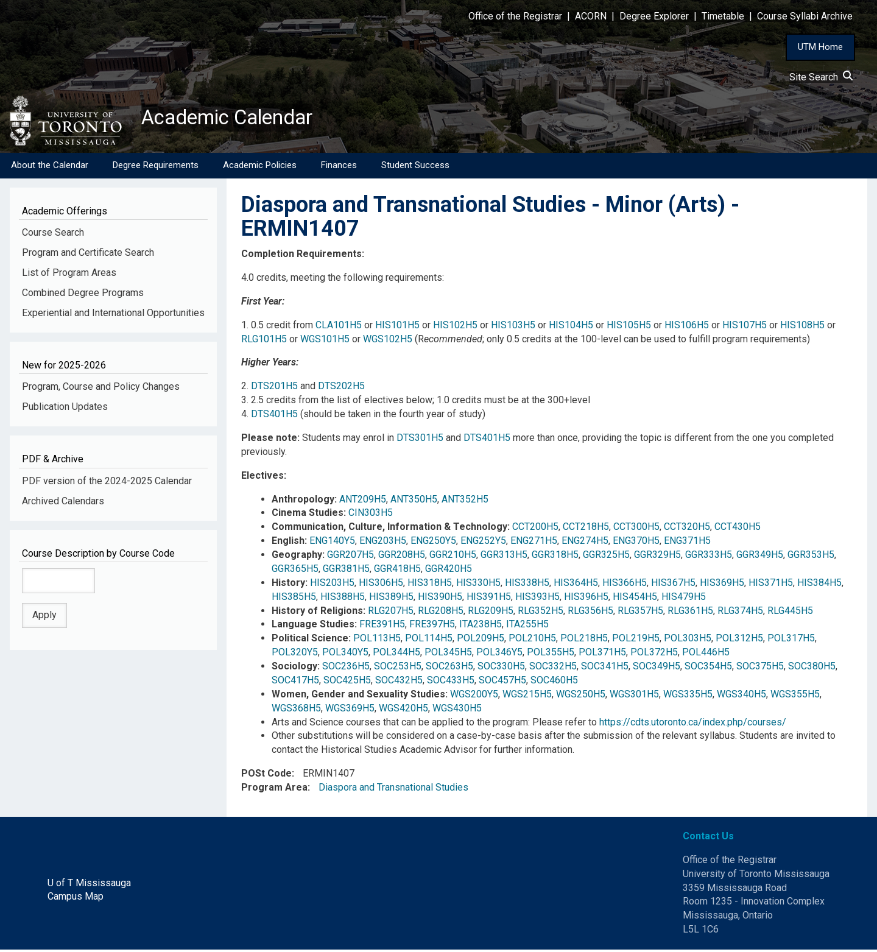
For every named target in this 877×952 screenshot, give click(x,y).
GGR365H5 (295, 571)
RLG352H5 (540, 612)
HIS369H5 (722, 585)
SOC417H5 (295, 682)
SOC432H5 (399, 682)
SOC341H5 (605, 668)
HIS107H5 (744, 327)
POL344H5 (396, 654)
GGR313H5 (504, 557)
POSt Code (266, 775)
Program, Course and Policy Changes (101, 389)
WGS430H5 (457, 710)
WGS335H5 (688, 696)
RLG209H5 (490, 612)
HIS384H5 (819, 585)
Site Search (821, 77)
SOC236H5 (346, 668)
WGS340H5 (741, 696)
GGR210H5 (452, 557)
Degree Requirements (156, 167)
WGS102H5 (387, 341)
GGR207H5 (350, 557)
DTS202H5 (341, 388)
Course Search (53, 235)
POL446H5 (706, 654)
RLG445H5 (790, 612)
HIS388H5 (342, 598)
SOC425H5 (347, 682)
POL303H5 (687, 640)
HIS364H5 (576, 585)
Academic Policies (260, 167)
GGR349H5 (759, 557)
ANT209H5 (362, 501)
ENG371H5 (687, 543)
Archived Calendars (63, 503)
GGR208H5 (401, 557)
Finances (339, 167)
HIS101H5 (397, 327)
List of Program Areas (69, 275)
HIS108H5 (802, 327)
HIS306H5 (381, 585)
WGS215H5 (527, 696)
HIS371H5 (770, 585)
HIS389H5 (391, 598)
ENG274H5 (585, 543)
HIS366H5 (624, 585)
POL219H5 (636, 640)
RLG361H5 (690, 612)
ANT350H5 (413, 501)
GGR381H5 (346, 571)
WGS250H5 (580, 696)
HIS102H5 (455, 327)
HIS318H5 (429, 585)
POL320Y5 (295, 654)
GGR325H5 (606, 557)
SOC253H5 (397, 668)
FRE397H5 (432, 626)
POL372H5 (654, 654)
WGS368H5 (296, 710)
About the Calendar (49, 167)
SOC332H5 (553, 668)
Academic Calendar (236, 119)
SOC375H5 (760, 668)
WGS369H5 (350, 710)
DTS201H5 (274, 388)
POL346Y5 (499, 654)
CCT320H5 (687, 529)
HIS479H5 (683, 598)
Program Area (274, 789)
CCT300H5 (636, 529)
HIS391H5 (489, 598)
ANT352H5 (465, 501)
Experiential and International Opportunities (113, 315)
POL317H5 (791, 640)
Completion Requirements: (302, 256)
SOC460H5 (554, 682)
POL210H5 (532, 640)
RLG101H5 (264, 341)
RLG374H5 (740, 612)
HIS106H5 (686, 327)
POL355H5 (550, 654)
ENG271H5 (533, 543)
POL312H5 (739, 640)
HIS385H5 (294, 598)
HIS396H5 (586, 598)
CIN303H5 (370, 515)
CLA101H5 (338, 327)
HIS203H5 (332, 585)
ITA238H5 (480, 626)
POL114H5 (429, 640)
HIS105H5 (629, 327)
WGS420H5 (403, 710)
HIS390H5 (440, 598)
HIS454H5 (635, 598)
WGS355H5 (795, 696)
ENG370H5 (636, 543)
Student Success (415, 167)
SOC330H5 (501, 668)
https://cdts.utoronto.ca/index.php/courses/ (692, 724)
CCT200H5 (535, 529)
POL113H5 (377, 640)
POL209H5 (480, 640)
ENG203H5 (382, 543)
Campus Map (76, 898)
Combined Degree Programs (83, 295)
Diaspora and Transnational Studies (393, 789)
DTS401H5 (274, 416)
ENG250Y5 (433, 543)
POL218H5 (584, 640)
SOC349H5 (656, 668)
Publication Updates (65, 409)
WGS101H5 (325, 341)
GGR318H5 (555, 557)
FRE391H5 (382, 626)
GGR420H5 (448, 571)
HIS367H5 (673, 585)
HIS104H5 (571, 327)
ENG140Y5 (332, 543)
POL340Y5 (345, 654)
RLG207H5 (391, 612)
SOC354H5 (708, 668)
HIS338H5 (527, 585)
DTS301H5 (419, 440)
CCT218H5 (586, 529)
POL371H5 (602, 654)
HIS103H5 (513, 327)
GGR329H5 (657, 557)
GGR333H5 (708, 557)
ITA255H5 (527, 626)
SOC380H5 (812, 668)
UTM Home (820, 46)
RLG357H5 (640, 612)
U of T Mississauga (89, 884)
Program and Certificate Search (88, 255)
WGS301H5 (634, 696)
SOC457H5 (502, 682)
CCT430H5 (737, 529)
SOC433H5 (450, 682)
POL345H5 (448, 654)
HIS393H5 (537, 598)
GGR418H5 (397, 571)
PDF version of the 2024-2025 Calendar (107, 483)
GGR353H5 (810, 557)
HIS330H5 (478, 585)
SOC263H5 (449, 668)
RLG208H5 (440, 612)
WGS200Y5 (474, 696)
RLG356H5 (590, 612)
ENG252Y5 (483, 543)
